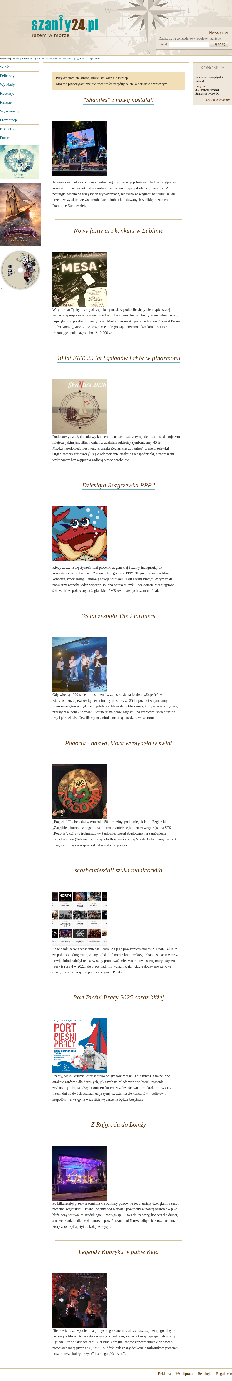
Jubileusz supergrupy (68, 58)
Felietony (7, 76)
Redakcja (204, 1374)
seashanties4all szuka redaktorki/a (118, 870)
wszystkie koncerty (218, 99)
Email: (163, 44)
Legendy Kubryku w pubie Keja (118, 1251)
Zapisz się (219, 44)
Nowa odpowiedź (91, 58)
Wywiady (7, 84)
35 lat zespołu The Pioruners (118, 615)
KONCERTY (212, 67)
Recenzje (7, 93)
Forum (5, 138)
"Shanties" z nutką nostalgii (118, 99)
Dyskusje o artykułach (44, 58)
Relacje (6, 102)
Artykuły (16, 58)
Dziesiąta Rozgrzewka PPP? (118, 485)
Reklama (164, 1374)
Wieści (5, 67)
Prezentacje (9, 120)
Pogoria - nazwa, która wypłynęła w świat (118, 742)
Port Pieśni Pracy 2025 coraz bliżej (118, 997)
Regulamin (224, 1374)
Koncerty (7, 129)
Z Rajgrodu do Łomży (118, 1124)
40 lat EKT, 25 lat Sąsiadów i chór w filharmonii (118, 357)
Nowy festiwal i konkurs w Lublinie (118, 230)
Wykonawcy (9, 111)
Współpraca (184, 1374)
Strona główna (42, 25)
